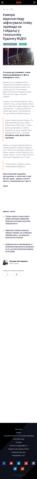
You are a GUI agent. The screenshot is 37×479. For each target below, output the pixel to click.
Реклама (18, 442)
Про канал (18, 429)
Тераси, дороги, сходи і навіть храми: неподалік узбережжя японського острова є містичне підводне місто (17, 219)
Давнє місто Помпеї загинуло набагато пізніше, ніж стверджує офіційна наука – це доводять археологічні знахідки (18, 233)
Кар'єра (18, 432)
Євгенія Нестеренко (18, 261)
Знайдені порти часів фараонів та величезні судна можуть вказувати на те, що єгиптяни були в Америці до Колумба (19, 247)
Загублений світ (10, 44)
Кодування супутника (18, 452)
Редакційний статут (18, 455)
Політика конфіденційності (18, 446)
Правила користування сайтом (18, 449)
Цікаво (23, 44)
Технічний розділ (18, 439)
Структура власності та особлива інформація (18, 436)
